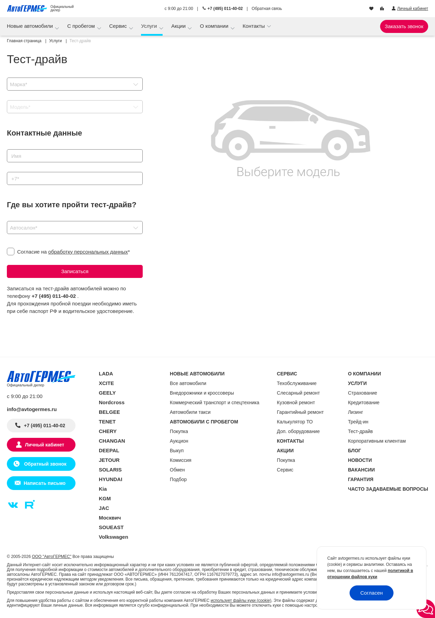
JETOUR (109, 460)
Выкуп (177, 450)
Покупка (179, 431)
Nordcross (112, 402)
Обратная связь (267, 8)
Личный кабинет (44, 444)
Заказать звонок (404, 26)
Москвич (110, 518)
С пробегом (81, 26)
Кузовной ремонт (296, 402)
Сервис (118, 26)
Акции (179, 26)
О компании (215, 26)
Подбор (178, 479)
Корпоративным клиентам (377, 441)
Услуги (149, 26)
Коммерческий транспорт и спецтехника (214, 402)
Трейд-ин (358, 421)
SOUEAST (111, 527)
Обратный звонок (44, 464)
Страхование (362, 393)
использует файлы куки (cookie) (241, 600)
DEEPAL (109, 450)
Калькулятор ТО (295, 421)
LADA (106, 373)
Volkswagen (113, 537)
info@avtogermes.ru (32, 409)
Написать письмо (45, 483)
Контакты (254, 26)
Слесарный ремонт (298, 393)
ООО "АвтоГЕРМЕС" (51, 556)
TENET (107, 421)
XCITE (106, 383)
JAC (104, 508)
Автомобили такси (190, 412)
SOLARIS (110, 470)
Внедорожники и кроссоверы (202, 393)
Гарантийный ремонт (300, 412)
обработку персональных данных (88, 252)
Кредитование (363, 402)
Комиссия (180, 460)
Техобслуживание (297, 383)
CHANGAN (112, 441)
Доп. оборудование (298, 431)
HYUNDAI (110, 479)
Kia (103, 489)
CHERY (108, 431)
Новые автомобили (30, 26)
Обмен (177, 470)
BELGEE (109, 412)
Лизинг (355, 412)
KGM (105, 498)
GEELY (107, 393)
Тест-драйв (360, 431)
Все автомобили (188, 383)
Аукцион (179, 441)
